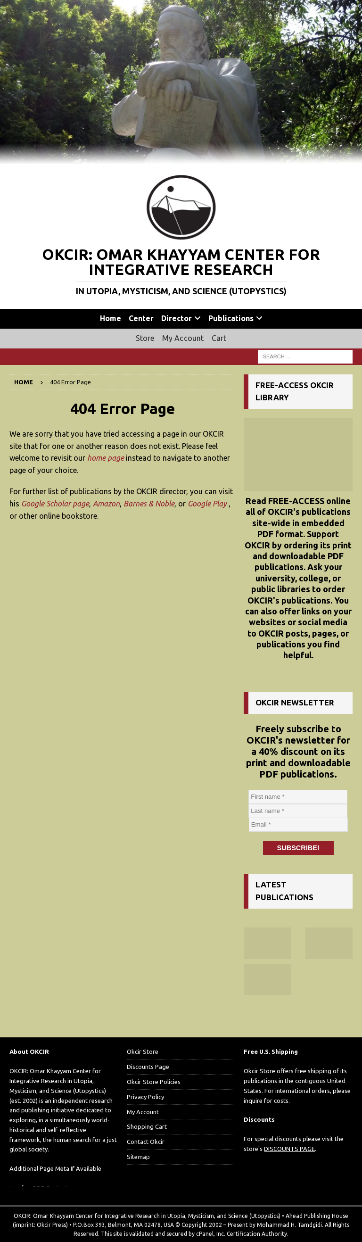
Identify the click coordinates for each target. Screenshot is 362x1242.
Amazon (106, 503)
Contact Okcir (146, 1140)
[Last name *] (298, 810)
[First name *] (298, 797)
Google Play (207, 503)
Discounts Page (148, 1065)
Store (145, 338)
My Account (183, 338)
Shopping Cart (147, 1125)
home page (105, 458)
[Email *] (298, 825)
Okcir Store (142, 1050)
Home (110, 318)
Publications (231, 318)
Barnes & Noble (148, 503)
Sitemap (138, 1155)
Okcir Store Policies (154, 1080)
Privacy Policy (145, 1095)
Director (176, 318)
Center (141, 318)
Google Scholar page (55, 503)
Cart (219, 338)
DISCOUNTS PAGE (289, 1147)
